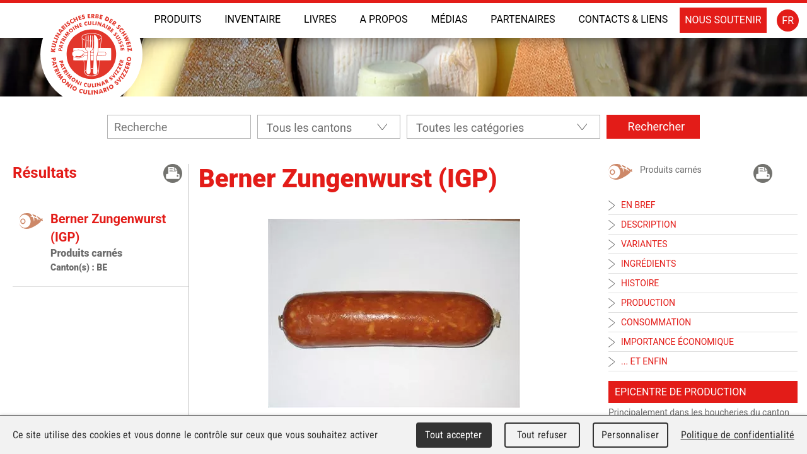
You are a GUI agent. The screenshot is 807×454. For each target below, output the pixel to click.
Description (648, 224)
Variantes (644, 244)
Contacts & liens (623, 19)
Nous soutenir (723, 20)
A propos (384, 19)
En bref (638, 205)
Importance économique (677, 342)
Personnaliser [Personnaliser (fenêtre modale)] (630, 435)
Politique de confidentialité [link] (737, 435)
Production (648, 303)
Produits (177, 19)
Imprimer (172, 173)
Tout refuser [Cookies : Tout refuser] (542, 435)
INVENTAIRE (252, 19)
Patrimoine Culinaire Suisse (91, 54)
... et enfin (644, 361)
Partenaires (523, 19)
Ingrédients (648, 264)
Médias (449, 19)
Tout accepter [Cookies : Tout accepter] (453, 435)
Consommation (656, 322)
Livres (320, 19)
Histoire (640, 283)
